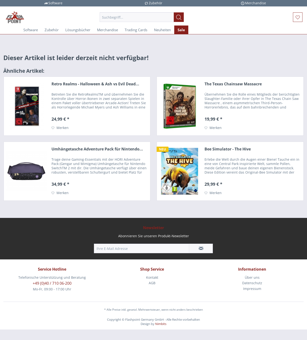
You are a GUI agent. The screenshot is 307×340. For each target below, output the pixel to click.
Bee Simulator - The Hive (228, 149)
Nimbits (160, 324)
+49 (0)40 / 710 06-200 (52, 283)
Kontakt (152, 277)
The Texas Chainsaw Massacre (233, 84)
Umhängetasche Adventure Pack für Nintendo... (97, 149)
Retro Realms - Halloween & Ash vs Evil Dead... (95, 84)
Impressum (252, 288)
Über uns (252, 277)
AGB (152, 283)
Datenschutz (252, 283)
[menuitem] (142, 17)
